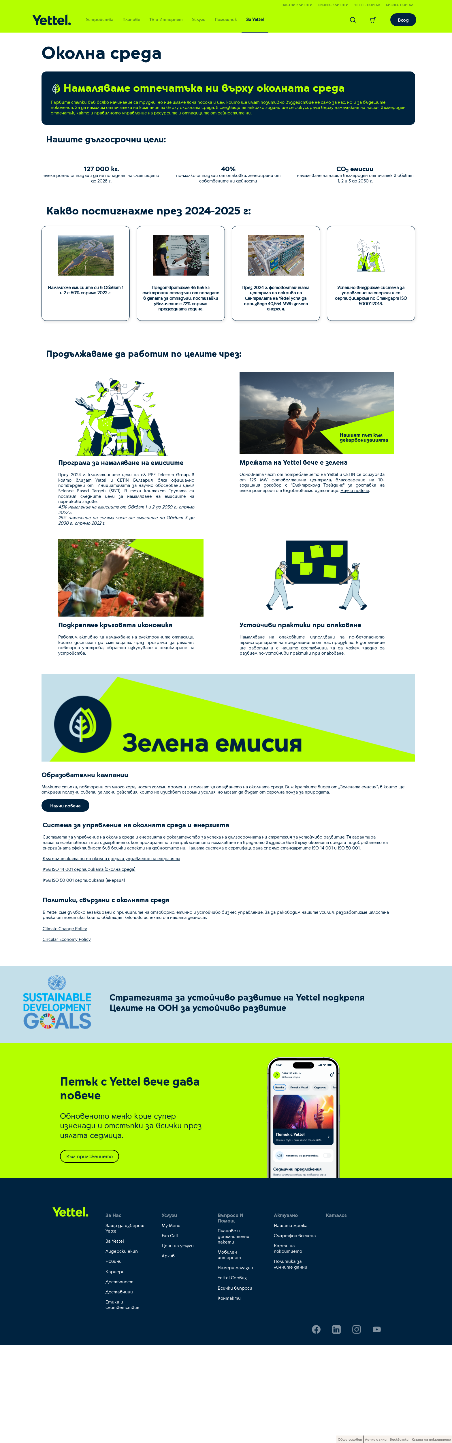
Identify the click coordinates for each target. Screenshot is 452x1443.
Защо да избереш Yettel (125, 1325)
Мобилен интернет (229, 1352)
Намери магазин (235, 1365)
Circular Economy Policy (67, 1036)
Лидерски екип (122, 1348)
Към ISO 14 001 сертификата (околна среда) (89, 966)
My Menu (171, 1323)
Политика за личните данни (290, 1361)
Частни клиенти (297, 5)
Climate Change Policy (65, 1026)
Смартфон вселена (295, 1333)
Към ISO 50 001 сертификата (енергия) (84, 977)
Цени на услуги (178, 1343)
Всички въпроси (235, 1385)
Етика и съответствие (123, 1402)
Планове (131, 19)
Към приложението (89, 1254)
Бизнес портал (399, 5)
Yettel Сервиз (232, 1375)
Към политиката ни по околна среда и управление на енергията (111, 956)
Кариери (115, 1369)
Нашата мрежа (291, 1323)
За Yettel (255, 19)
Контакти (229, 1395)
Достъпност (119, 1379)
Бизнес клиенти (333, 5)
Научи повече (354, 588)
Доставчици (119, 1389)
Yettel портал (367, 5)
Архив (168, 1353)
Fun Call (170, 1333)
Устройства (99, 19)
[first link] (70, 1309)
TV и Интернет (166, 19)
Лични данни (376, 1439)
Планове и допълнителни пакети (233, 1334)
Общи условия (350, 1439)
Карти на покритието (288, 1345)
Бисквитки (399, 1439)
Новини (114, 1359)
